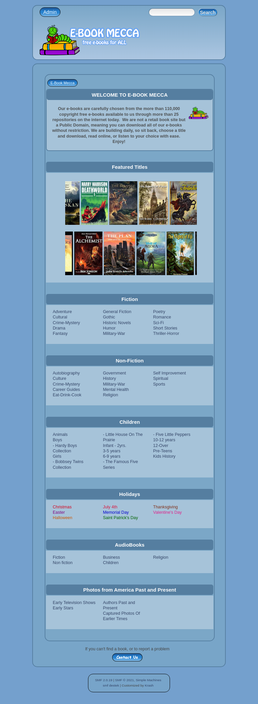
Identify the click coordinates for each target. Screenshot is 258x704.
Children (110, 562)
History (109, 378)
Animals (60, 434)
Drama (59, 328)
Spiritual (160, 378)
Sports (159, 384)
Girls (57, 456)
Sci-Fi (158, 322)
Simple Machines (148, 680)
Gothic (109, 317)
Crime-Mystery (66, 322)
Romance (162, 317)
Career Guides (66, 389)
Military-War (114, 333)
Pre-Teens (162, 451)
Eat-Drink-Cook (67, 395)
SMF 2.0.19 (104, 680)
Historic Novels (117, 322)
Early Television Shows (74, 602)
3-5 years (111, 451)
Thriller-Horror (166, 333)
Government (114, 373)
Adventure (62, 311)
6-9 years (111, 456)
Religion (110, 395)
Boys (57, 440)
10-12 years (164, 440)
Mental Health (116, 389)
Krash (149, 685)
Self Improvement (169, 373)
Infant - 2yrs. (114, 445)
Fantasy (60, 333)
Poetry (159, 311)
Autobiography (66, 373)
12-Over (160, 445)
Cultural (60, 317)
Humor (109, 328)
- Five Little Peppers (171, 434)
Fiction (59, 557)
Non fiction (63, 562)
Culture (59, 378)
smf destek (111, 685)
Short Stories (165, 328)
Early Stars (63, 608)
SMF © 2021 (124, 680)
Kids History (164, 456)
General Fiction (117, 311)
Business (111, 557)
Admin (50, 12)
